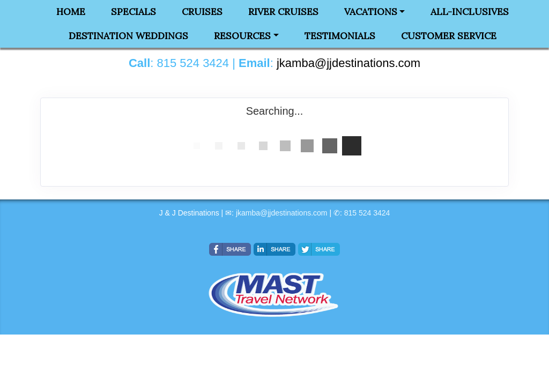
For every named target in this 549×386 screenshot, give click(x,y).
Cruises (202, 12)
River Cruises (283, 12)
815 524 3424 (367, 213)
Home (70, 12)
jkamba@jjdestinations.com (282, 213)
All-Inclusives (470, 12)
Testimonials (340, 36)
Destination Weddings (128, 36)
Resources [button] (242, 36)
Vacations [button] (370, 12)
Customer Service (448, 36)
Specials (133, 12)
